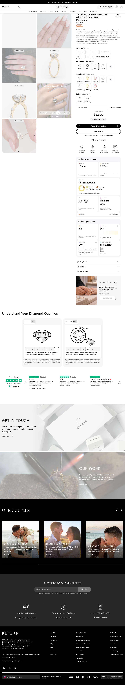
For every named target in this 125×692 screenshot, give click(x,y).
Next (34, 73)
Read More (85, 491)
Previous (4, 73)
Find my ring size (115, 115)
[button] (32, 11)
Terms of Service (79, 601)
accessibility (79, 666)
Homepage (4, 16)
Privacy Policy (69, 601)
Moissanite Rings (13, 16)
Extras (80, 33)
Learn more (110, 143)
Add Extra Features (114, 221)
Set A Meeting (98, 139)
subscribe (84, 597)
